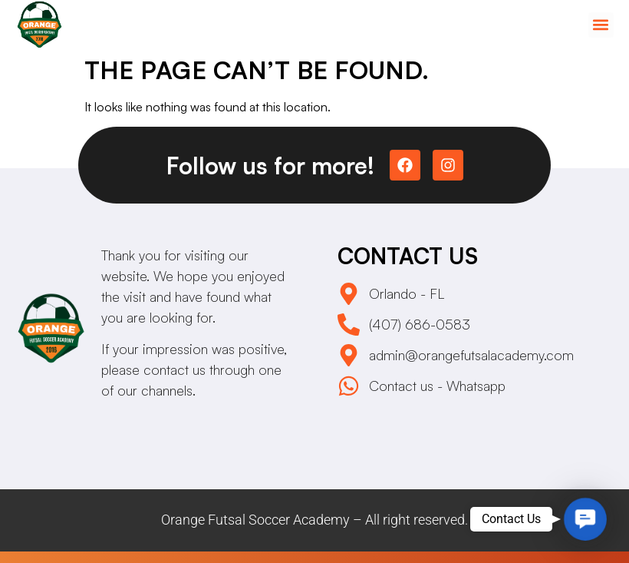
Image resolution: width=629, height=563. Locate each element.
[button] (601, 25)
